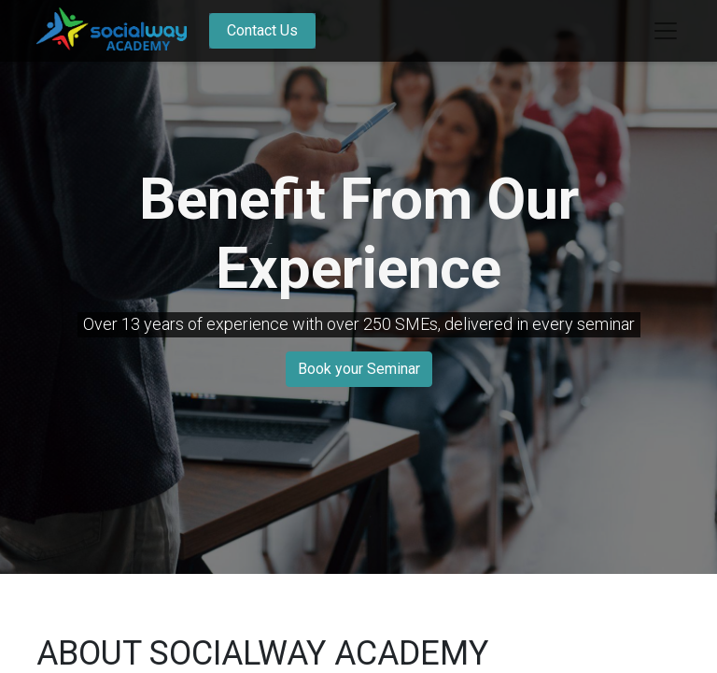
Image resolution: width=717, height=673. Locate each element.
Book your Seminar (359, 369)
